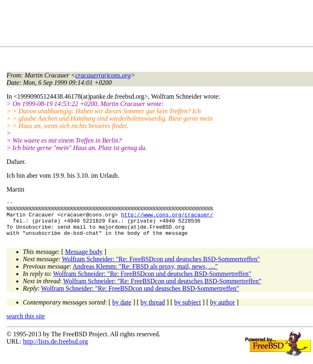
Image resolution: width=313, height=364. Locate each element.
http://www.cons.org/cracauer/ (167, 218)
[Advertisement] (155, 25)
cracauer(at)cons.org (103, 75)
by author (222, 309)
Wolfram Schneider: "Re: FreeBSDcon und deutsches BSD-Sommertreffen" (161, 266)
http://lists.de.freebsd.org (55, 348)
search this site (26, 323)
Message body (84, 259)
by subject (187, 309)
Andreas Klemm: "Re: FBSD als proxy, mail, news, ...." (145, 273)
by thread (153, 309)
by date (122, 309)
